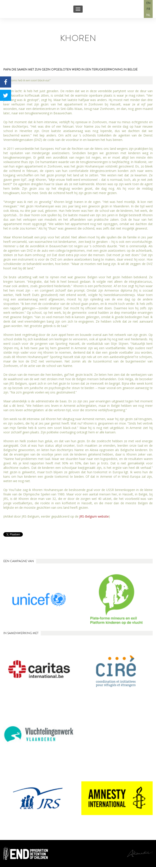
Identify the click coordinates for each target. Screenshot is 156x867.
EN (148, 3)
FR (148, 9)
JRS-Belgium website (94, 516)
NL (148, 15)
